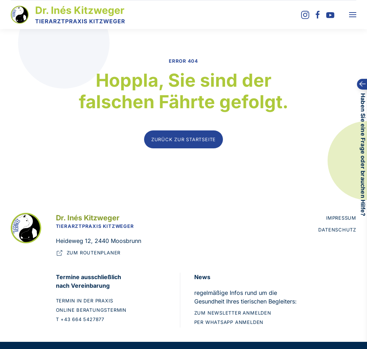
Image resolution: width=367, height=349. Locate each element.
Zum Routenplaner (88, 253)
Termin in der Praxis (84, 300)
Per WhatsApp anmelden (228, 322)
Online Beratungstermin (91, 310)
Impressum (341, 218)
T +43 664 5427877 (80, 319)
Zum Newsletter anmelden (232, 313)
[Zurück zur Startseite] (68, 14)
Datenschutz (337, 230)
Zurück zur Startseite (183, 139)
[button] (352, 14)
